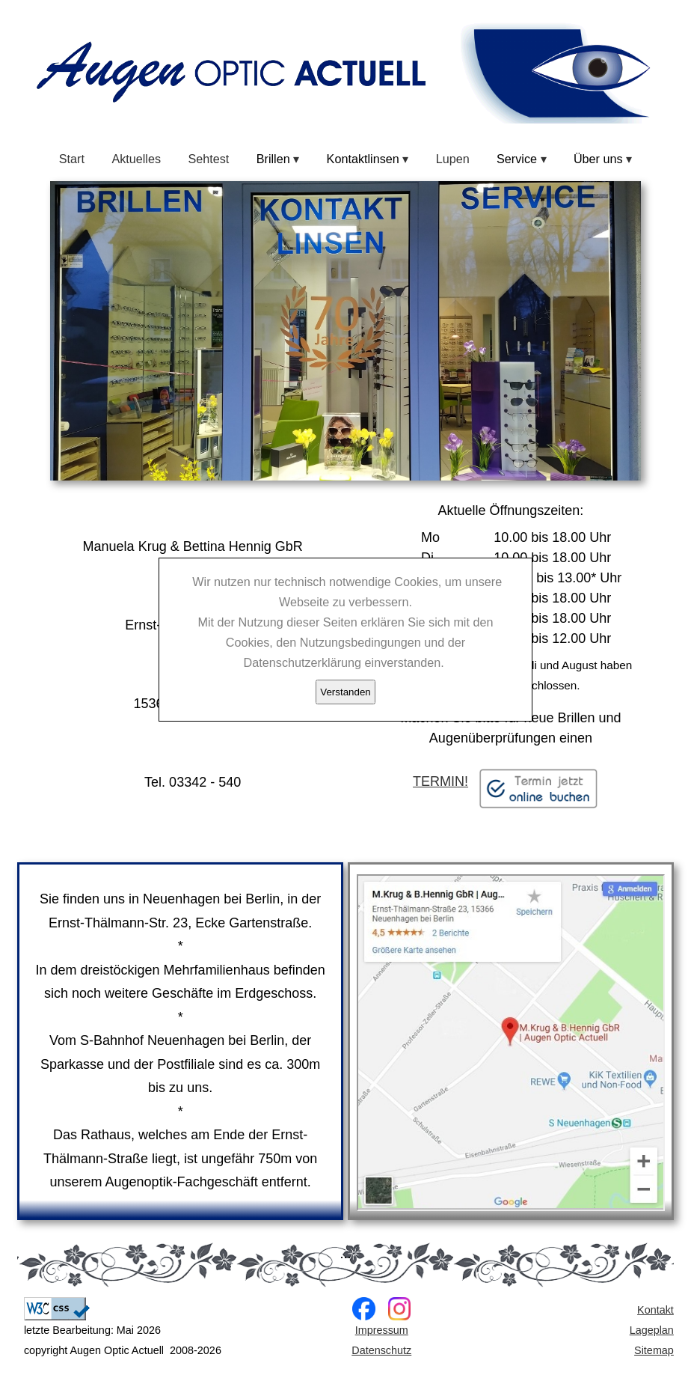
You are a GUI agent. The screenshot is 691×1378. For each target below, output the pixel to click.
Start (72, 158)
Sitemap (654, 1350)
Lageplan (652, 1330)
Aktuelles (136, 158)
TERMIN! (511, 781)
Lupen (453, 158)
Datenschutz (381, 1350)
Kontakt (655, 1310)
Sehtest (208, 158)
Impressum (381, 1330)
